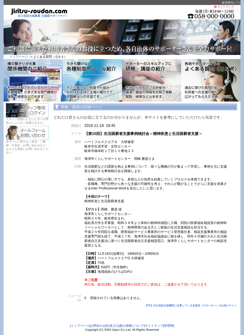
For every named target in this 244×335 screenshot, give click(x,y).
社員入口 (112, 325)
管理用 (168, 325)
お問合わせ (97, 325)
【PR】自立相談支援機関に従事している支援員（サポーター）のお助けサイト (192, 305)
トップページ (18, 56)
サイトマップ (154, 325)
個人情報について (131, 325)
